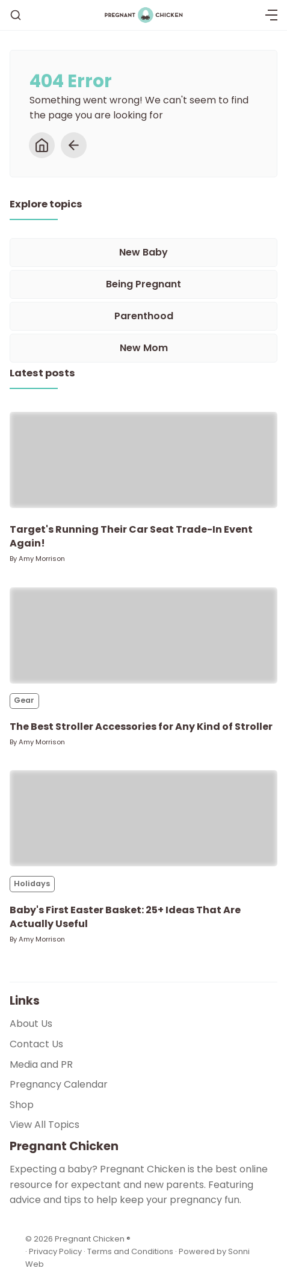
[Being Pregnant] (143, 284)
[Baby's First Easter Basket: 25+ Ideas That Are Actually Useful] (143, 818)
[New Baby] (143, 252)
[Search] (16, 15)
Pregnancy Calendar (59, 1084)
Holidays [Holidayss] (32, 883)
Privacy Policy (56, 1251)
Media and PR (41, 1064)
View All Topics (44, 1124)
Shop (22, 1105)
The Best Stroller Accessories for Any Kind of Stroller (141, 726)
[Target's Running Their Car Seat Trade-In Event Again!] (143, 460)
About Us (31, 1023)
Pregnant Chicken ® (93, 1239)
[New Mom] (143, 348)
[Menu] (271, 15)
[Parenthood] (143, 316)
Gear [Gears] (24, 700)
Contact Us (36, 1044)
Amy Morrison (42, 558)
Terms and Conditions (130, 1251)
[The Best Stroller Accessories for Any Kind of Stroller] (143, 635)
